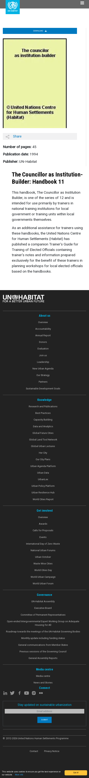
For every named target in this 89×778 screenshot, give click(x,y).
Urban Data (43, 472)
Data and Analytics (43, 426)
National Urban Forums (43, 550)
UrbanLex (43, 479)
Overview (43, 322)
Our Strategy (43, 375)
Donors (43, 342)
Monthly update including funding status (43, 638)
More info (19, 775)
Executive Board (43, 608)
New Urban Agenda (43, 368)
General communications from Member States (43, 644)
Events (43, 537)
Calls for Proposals (43, 530)
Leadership (43, 362)
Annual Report (43, 335)
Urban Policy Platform (43, 486)
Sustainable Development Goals (43, 388)
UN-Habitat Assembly (43, 601)
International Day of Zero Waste (43, 543)
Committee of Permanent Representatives (43, 614)
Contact (34, 751)
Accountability (43, 328)
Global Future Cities (43, 433)
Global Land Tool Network (43, 439)
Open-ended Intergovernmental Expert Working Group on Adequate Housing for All (43, 623)
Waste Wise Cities (43, 563)
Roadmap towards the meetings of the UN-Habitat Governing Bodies (43, 631)
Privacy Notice (51, 751)
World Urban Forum (43, 583)
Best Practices (43, 413)
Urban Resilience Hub (43, 492)
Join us (43, 355)
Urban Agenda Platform (43, 466)
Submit (44, 720)
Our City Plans (43, 459)
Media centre (43, 676)
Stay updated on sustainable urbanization (45, 705)
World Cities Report (43, 499)
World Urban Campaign (43, 576)
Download (40, 31)
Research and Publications (43, 406)
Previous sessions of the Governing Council (43, 651)
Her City (43, 452)
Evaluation (43, 348)
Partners (43, 381)
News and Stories (43, 682)
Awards (43, 523)
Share (14, 136)
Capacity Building (43, 419)
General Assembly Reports (43, 658)
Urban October (43, 557)
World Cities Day (43, 570)
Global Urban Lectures (43, 446)
